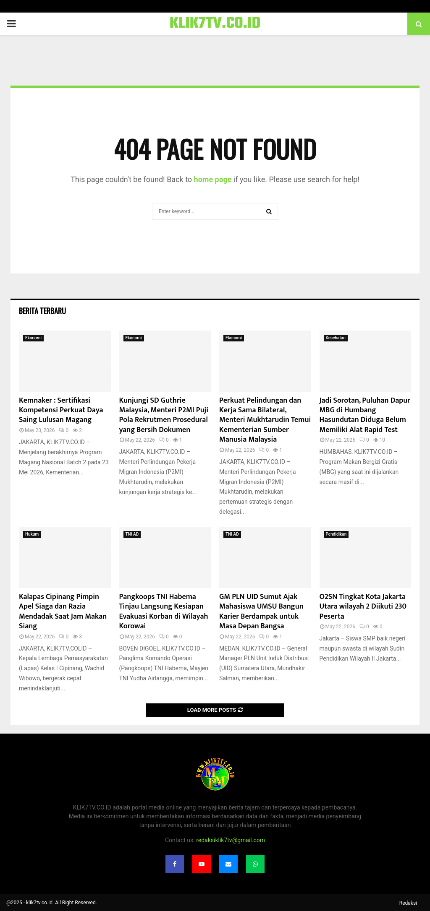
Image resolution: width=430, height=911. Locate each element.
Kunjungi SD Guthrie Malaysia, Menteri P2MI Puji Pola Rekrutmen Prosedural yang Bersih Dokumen (164, 415)
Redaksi (408, 903)
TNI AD (132, 534)
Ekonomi (33, 338)
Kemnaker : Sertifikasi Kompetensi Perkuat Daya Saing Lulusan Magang (61, 410)
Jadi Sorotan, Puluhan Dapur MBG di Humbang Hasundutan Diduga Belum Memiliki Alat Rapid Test (365, 415)
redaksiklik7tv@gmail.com (230, 840)
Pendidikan (336, 534)
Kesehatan (336, 338)
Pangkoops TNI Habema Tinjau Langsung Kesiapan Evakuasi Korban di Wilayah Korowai (163, 611)
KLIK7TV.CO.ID (215, 23)
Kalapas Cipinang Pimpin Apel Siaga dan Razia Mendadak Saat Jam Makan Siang (63, 611)
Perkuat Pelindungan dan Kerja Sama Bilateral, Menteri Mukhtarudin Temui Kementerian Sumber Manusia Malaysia (265, 420)
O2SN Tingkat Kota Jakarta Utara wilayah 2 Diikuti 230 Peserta (363, 607)
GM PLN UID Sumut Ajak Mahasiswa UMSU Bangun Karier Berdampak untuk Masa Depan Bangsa (261, 611)
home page (213, 179)
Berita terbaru (42, 310)
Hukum (32, 534)
